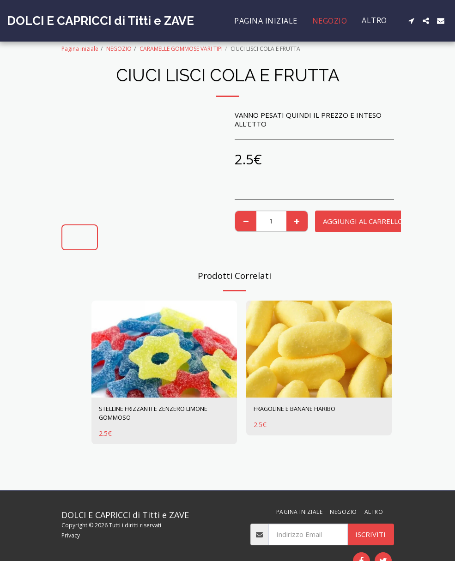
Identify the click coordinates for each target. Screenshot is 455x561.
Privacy (70, 535)
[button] (411, 20)
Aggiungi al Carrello (363, 221)
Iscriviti (370, 534)
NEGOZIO (119, 49)
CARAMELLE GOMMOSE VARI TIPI (181, 49)
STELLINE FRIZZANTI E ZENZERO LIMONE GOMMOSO (153, 415)
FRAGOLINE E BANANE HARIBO (305, 410)
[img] (164, 349)
